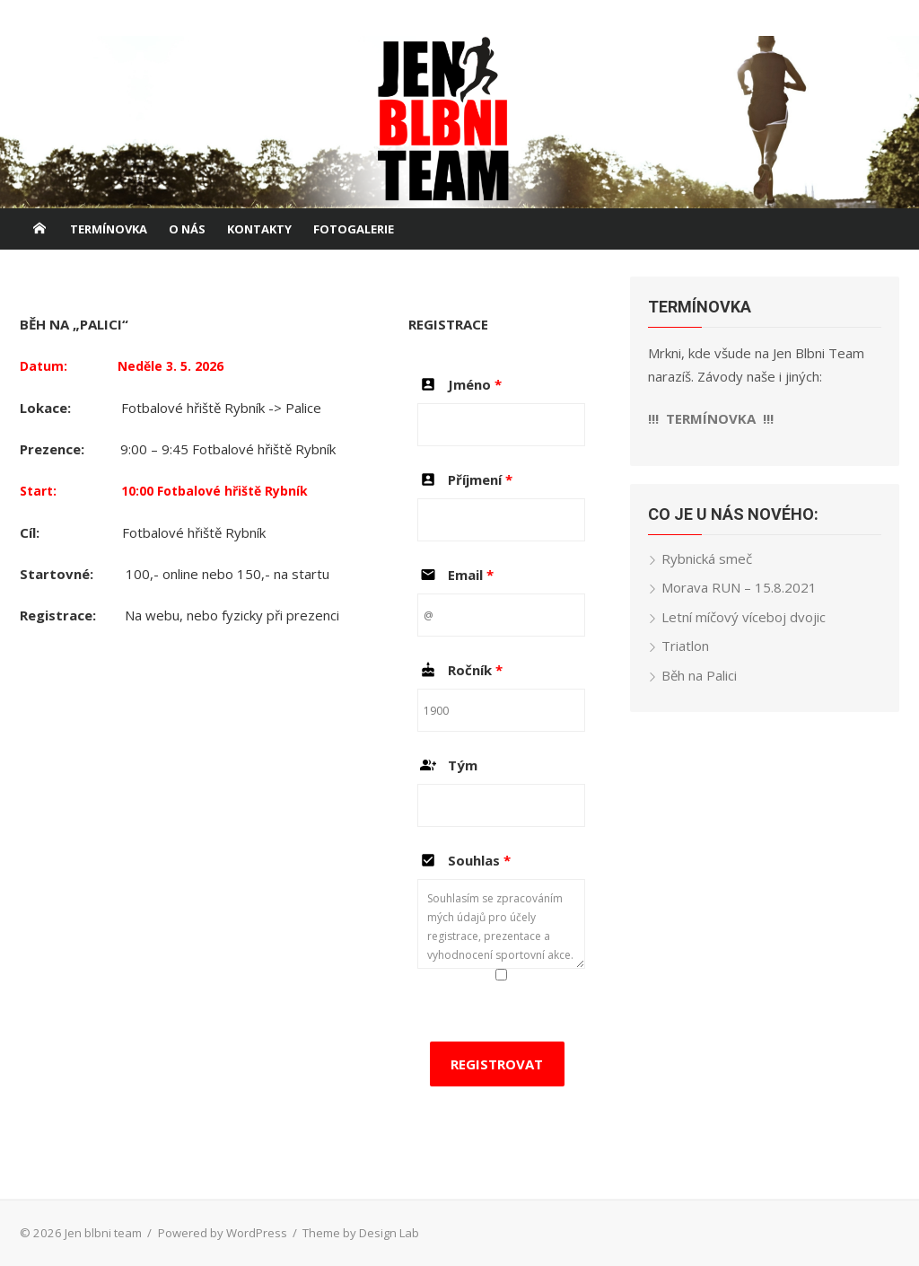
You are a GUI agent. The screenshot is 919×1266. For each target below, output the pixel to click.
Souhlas (464, 860)
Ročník (460, 670)
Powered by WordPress (222, 1233)
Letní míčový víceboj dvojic (743, 617)
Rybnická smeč (706, 558)
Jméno (459, 384)
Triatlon (685, 646)
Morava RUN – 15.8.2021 (739, 587)
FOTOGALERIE (353, 229)
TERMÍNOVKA (108, 229)
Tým (447, 765)
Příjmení (464, 479)
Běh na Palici (699, 675)
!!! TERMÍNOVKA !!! (711, 418)
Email (455, 575)
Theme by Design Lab (360, 1233)
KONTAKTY (259, 229)
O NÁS (187, 229)
